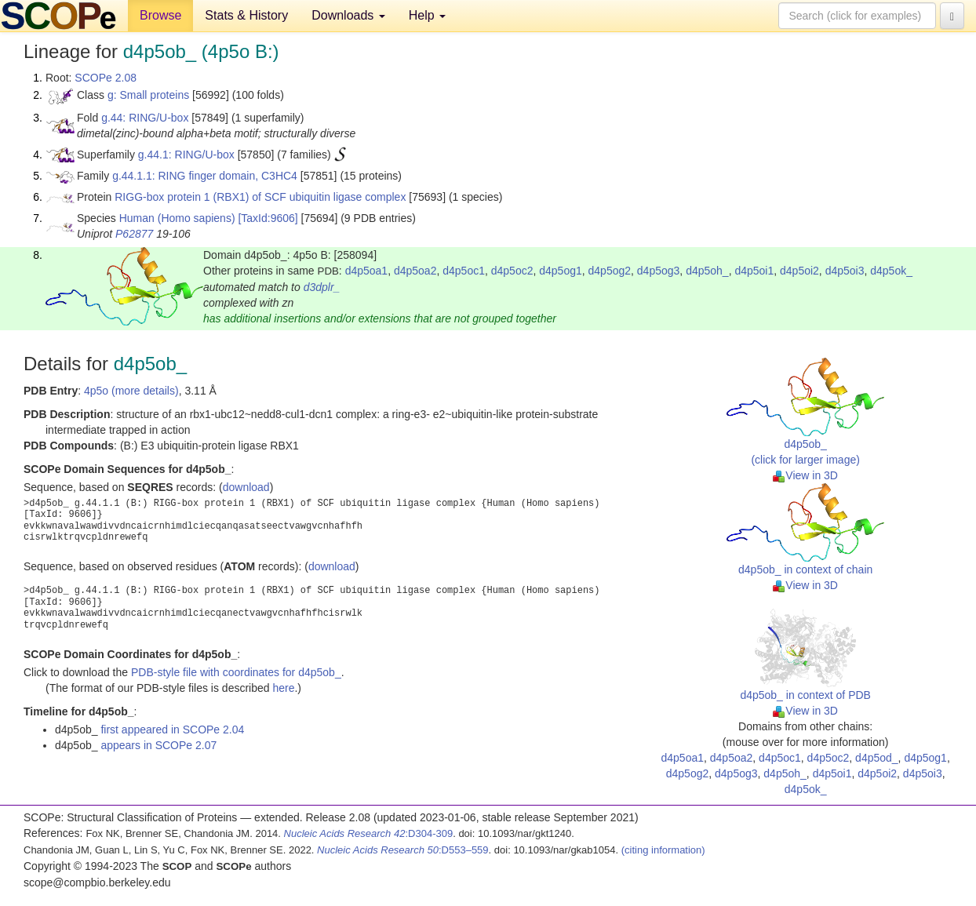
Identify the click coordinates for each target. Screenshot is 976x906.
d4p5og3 (658, 270)
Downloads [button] (348, 15)
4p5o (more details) (131, 390)
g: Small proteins (148, 95)
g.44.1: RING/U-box (186, 154)
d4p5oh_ (707, 270)
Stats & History (246, 15)
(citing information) (663, 850)
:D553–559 (403, 850)
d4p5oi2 (799, 270)
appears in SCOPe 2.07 (158, 745)
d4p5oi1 (754, 270)
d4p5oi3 (845, 270)
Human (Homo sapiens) (177, 218)
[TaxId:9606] (267, 218)
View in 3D (805, 475)
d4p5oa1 (366, 270)
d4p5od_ (876, 757)
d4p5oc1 (463, 270)
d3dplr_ (322, 287)
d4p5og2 (610, 270)
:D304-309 (368, 833)
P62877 (134, 233)
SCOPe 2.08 (106, 77)
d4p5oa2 (415, 270)
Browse (160, 15)
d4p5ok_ (891, 270)
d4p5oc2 (512, 270)
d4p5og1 (560, 270)
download (246, 487)
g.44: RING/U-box (144, 117)
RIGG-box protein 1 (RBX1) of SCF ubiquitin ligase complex (260, 197)
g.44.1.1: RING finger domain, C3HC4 (204, 175)
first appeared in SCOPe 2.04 (172, 729)
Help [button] (427, 15)
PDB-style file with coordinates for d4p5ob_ (236, 672)
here (283, 688)
